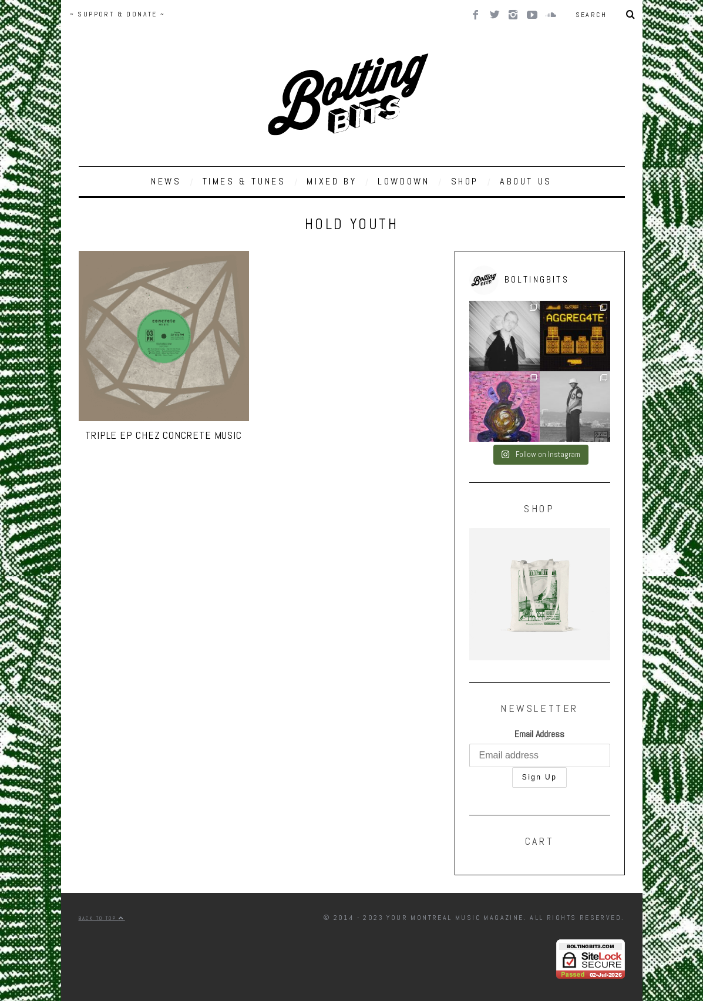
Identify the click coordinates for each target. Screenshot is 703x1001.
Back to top (102, 918)
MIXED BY (331, 181)
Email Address (539, 734)
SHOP (465, 181)
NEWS (166, 181)
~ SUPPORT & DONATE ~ (118, 14)
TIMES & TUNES (244, 181)
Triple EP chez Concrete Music (163, 435)
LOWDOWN (403, 181)
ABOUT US (526, 181)
